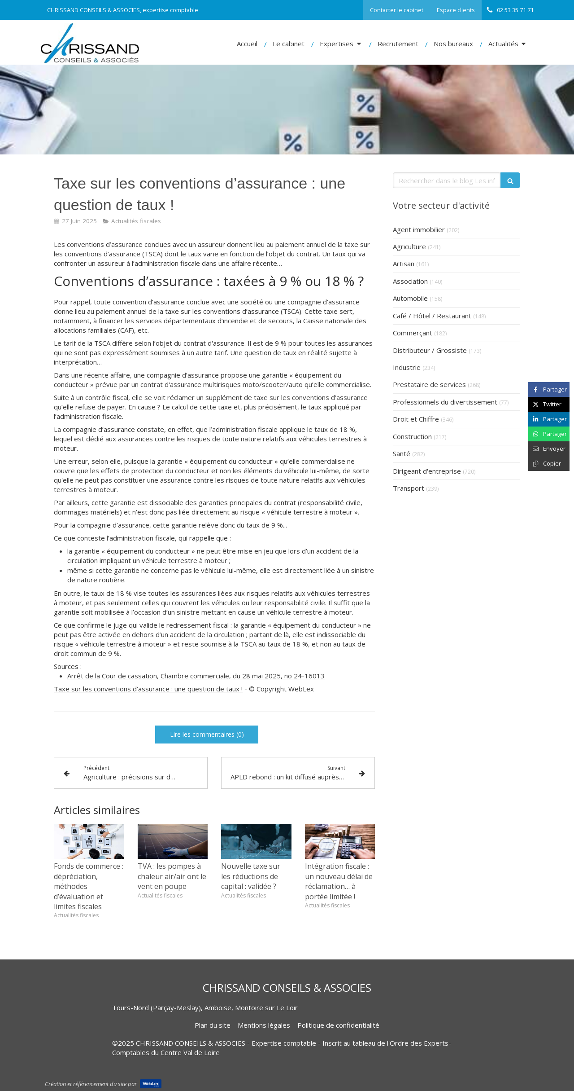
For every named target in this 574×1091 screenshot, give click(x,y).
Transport (408, 488)
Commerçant (412, 332)
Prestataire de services (429, 384)
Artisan (403, 263)
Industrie (407, 367)
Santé (401, 453)
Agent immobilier (419, 229)
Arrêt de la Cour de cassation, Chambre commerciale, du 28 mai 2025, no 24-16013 (196, 675)
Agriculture (409, 246)
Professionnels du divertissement (445, 401)
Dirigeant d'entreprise (427, 470)
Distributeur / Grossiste (430, 350)
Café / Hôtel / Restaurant (432, 315)
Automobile (410, 298)
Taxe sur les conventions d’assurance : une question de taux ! (148, 688)
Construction (412, 436)
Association (410, 281)
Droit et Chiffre (416, 418)
